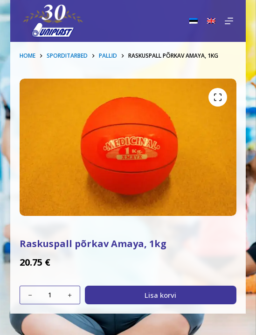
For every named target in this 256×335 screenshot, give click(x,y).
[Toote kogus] (50, 295)
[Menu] (229, 21)
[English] (211, 21)
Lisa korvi (160, 295)
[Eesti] (193, 21)
